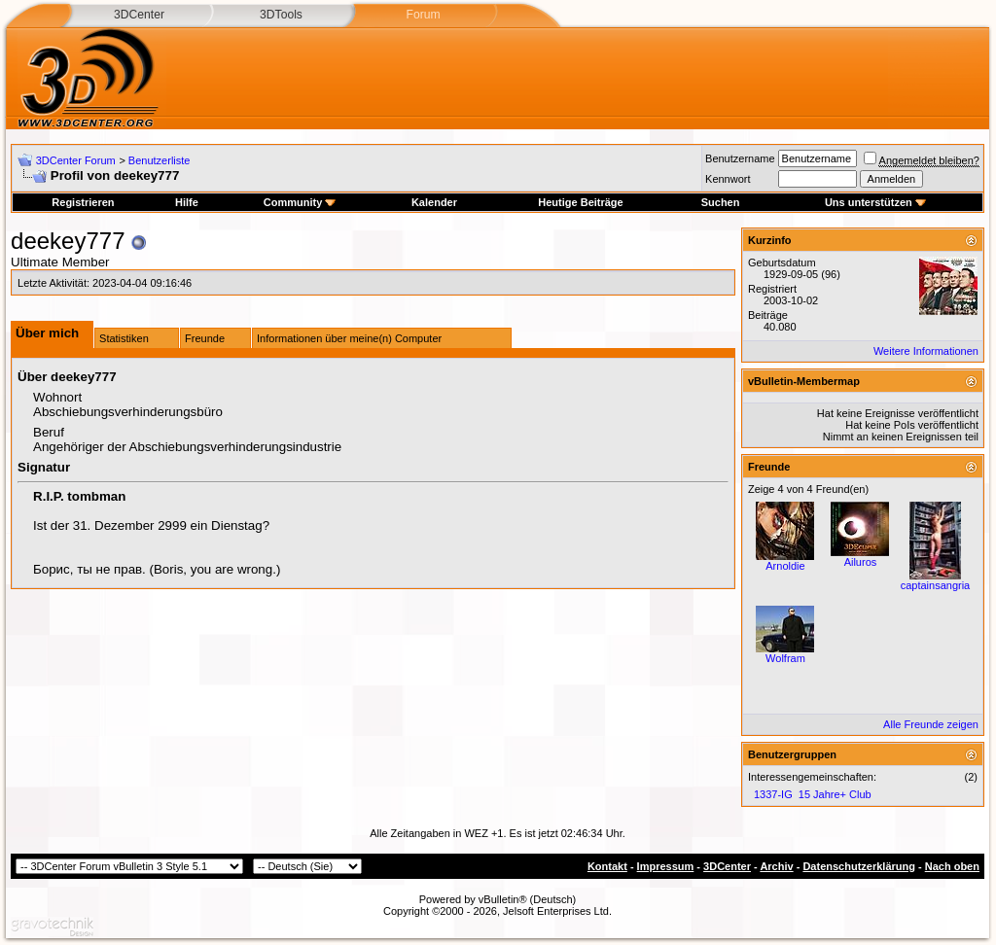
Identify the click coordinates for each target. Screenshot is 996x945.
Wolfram (785, 658)
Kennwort (727, 179)
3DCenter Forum (76, 160)
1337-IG (773, 794)
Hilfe (186, 202)
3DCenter (139, 14)
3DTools (281, 14)
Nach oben (952, 866)
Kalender (434, 202)
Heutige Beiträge (580, 202)
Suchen (720, 202)
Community (300, 202)
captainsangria (936, 585)
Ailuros (860, 562)
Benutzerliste (159, 160)
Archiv (776, 866)
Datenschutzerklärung (858, 866)
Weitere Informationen (925, 351)
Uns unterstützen (875, 202)
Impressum (665, 866)
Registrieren (83, 202)
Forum (423, 14)
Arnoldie (784, 566)
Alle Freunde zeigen (930, 724)
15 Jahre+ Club (835, 794)
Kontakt (607, 866)
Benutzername (740, 158)
